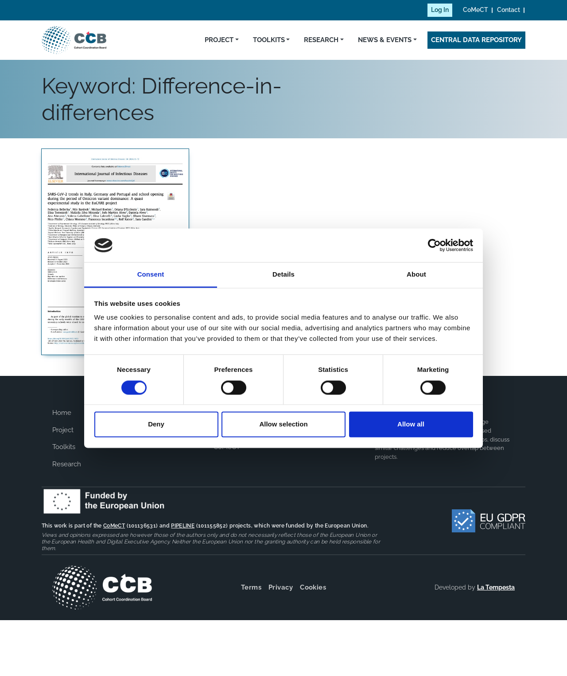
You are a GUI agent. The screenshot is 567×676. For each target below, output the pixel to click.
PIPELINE (182, 526)
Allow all (410, 424)
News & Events (385, 40)
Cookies (313, 587)
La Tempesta (496, 587)
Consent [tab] (150, 274)
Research (321, 40)
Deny (156, 424)
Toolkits (269, 40)
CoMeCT (475, 9)
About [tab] (416, 274)
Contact (508, 9)
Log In (440, 9)
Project (219, 40)
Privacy (280, 587)
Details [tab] (283, 274)
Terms (251, 587)
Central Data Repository (476, 40)
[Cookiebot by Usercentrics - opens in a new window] (434, 245)
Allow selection (283, 424)
